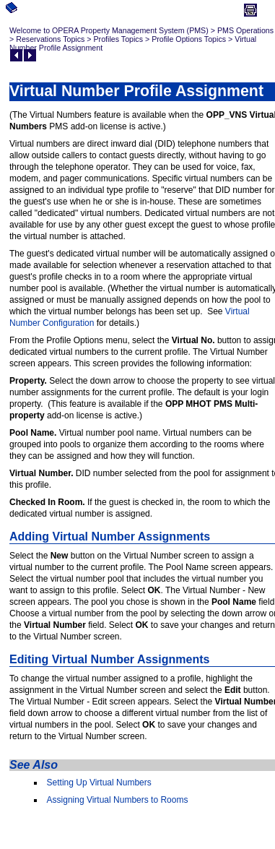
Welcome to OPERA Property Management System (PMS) (109, 30)
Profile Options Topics (189, 39)
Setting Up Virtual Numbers (99, 782)
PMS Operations (245, 30)
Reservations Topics (50, 39)
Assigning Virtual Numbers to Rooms (117, 800)
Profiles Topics (119, 39)
